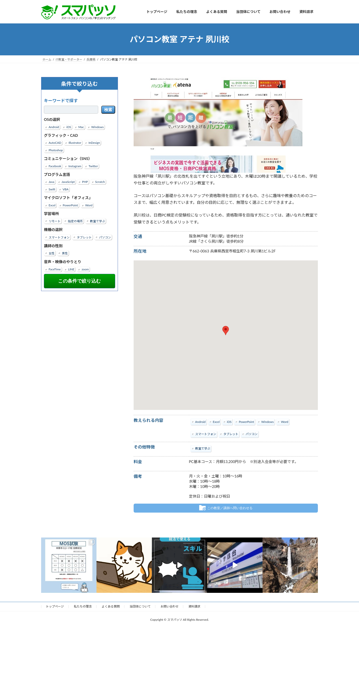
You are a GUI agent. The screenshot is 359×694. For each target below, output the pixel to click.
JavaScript (68, 182)
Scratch (100, 182)
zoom (85, 269)
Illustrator (75, 143)
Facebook (55, 166)
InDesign (94, 143)
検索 (108, 110)
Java (51, 182)
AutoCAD (55, 143)
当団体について (140, 606)
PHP (85, 182)
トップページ (55, 606)
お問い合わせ (170, 606)
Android (54, 127)
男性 (65, 253)
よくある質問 (111, 606)
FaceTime (55, 269)
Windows (97, 127)
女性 (52, 253)
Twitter (93, 166)
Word (88, 205)
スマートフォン (59, 237)
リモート (55, 221)
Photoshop (56, 150)
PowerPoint (70, 205)
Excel (52, 205)
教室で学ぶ (97, 221)
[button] (225, 330)
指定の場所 (75, 221)
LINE (71, 269)
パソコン (105, 237)
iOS (68, 127)
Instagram (74, 166)
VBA (66, 189)
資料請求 (194, 606)
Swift (52, 189)
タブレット (84, 237)
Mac (81, 127)
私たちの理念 (83, 606)
